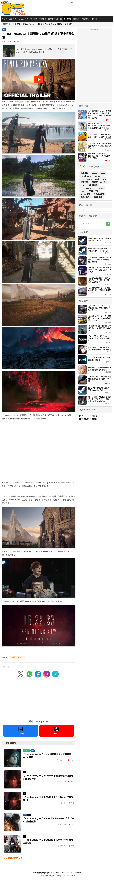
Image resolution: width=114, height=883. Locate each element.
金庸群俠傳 (97, 197)
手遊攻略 (42, 19)
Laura (83, 191)
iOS (104, 179)
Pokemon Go (86, 179)
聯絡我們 (37, 873)
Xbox (102, 173)
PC (25, 772)
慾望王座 (84, 182)
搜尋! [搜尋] (71, 3)
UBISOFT (98, 176)
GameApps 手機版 (88, 416)
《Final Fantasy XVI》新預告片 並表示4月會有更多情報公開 (47, 24)
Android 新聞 (23, 19)
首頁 (4, 19)
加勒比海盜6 (93, 185)
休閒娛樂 (85, 19)
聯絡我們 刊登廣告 (88, 419)
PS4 (83, 185)
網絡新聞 (76, 19)
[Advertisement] (26, 449)
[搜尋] (52, 3)
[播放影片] (38, 79)
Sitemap (77, 873)
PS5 (4, 29)
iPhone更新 (86, 194)
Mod (97, 179)
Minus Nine (99, 188)
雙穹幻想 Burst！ (98, 182)
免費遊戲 (84, 173)
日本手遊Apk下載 (55, 19)
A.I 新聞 (94, 19)
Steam (94, 173)
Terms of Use (66, 873)
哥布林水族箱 (99, 194)
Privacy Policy (54, 873)
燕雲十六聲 (93, 191)
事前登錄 (33, 19)
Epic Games (86, 188)
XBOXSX (26, 750)
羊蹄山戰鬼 (85, 197)
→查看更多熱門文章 (12, 858)
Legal (44, 873)
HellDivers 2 (86, 176)
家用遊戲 (67, 19)
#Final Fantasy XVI (17, 657)
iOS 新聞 (12, 19)
